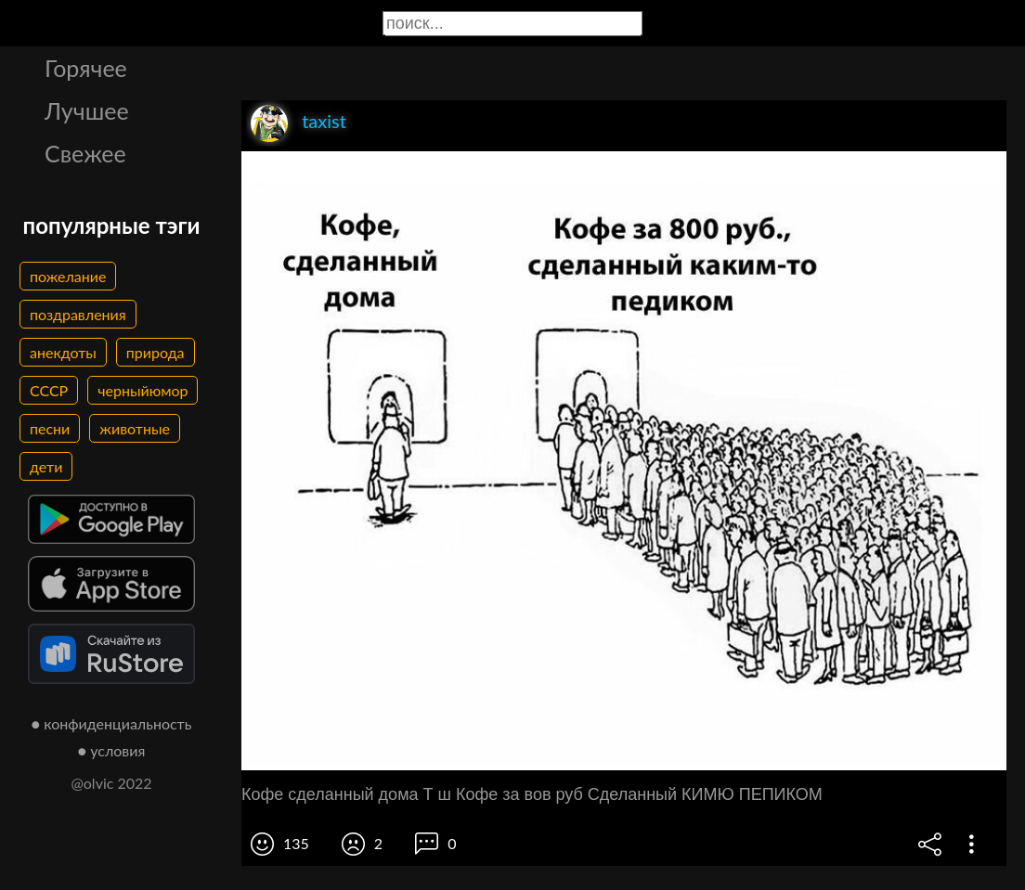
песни (50, 428)
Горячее (86, 68)
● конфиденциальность (112, 723)
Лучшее (87, 110)
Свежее (85, 153)
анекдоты (63, 352)
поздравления (78, 314)
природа (155, 352)
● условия (112, 750)
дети (46, 466)
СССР (49, 390)
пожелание (68, 276)
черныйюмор (142, 390)
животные (134, 428)
